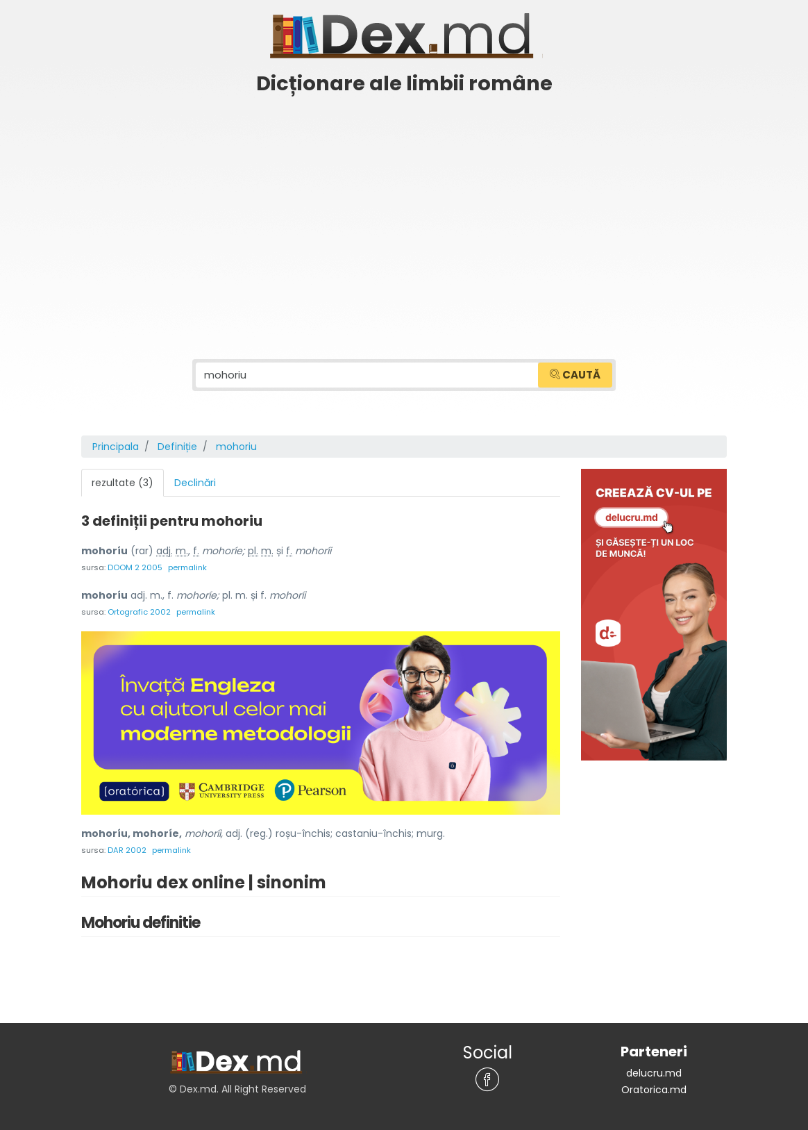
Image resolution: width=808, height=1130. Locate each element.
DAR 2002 (127, 850)
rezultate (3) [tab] (122, 483)
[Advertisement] (404, 206)
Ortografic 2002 (139, 611)
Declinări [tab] (195, 483)
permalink (187, 567)
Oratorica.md (654, 1090)
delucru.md (654, 1073)
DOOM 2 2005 (135, 567)
